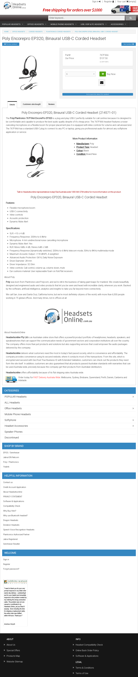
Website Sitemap (15, 661)
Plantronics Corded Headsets (58, 32)
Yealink (6, 467)
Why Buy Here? (9, 511)
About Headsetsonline (12, 492)
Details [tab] (12, 105)
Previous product (10, 44)
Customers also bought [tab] (32, 104)
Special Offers (13, 650)
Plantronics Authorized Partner (16, 534)
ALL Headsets (12, 402)
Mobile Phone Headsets (18, 414)
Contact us (8, 482)
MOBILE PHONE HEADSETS (62, 24)
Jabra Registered (10, 539)
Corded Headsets (35, 32)
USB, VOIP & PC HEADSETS (92, 24)
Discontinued (12, 437)
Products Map (13, 656)
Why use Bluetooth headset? (15, 515)
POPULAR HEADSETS (11, 24)
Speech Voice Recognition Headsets (18, 530)
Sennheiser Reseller (11, 544)
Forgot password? (11, 569)
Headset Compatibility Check (89, 645)
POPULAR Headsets (16, 396)
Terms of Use (82, 673)
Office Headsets (18, 32)
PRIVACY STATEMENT (12, 497)
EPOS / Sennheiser (11, 453)
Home (6, 32)
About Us (11, 645)
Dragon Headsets (10, 520)
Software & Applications (13, 501)
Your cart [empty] (126, 1)
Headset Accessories (16, 425)
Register (109, 1)
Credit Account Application (14, 487)
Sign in (96, 1)
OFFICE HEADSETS (35, 24)
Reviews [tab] (51, 104)
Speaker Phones (14, 431)
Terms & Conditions (85, 668)
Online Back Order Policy (87, 650)
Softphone (10, 420)
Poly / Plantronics (11, 462)
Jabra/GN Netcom (11, 457)
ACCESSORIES (117, 24)
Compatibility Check (11, 506)
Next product (129, 44)
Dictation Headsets (11, 525)
